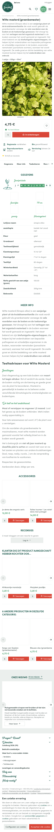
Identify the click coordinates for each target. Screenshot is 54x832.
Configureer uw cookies (16, 826)
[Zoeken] (30, 9)
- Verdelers (6, 757)
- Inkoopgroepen (9, 760)
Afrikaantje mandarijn (11, 587)
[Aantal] (8, 134)
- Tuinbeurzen (8, 764)
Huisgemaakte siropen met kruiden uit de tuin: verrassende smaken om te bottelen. (25, 708)
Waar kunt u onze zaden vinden (15, 753)
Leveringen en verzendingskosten (16, 768)
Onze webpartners (33, 791)
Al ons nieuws (34, 676)
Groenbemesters (8, 16)
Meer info (21, 163)
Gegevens (8, 163)
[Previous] (3, 501)
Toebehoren (34, 163)
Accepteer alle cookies (40, 826)
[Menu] (49, 9)
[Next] (50, 164)
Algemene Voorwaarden (17, 791)
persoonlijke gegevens (35, 816)
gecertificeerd (39, 144)
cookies (43, 805)
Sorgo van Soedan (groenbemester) (10, 649)
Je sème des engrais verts (13, 510)
